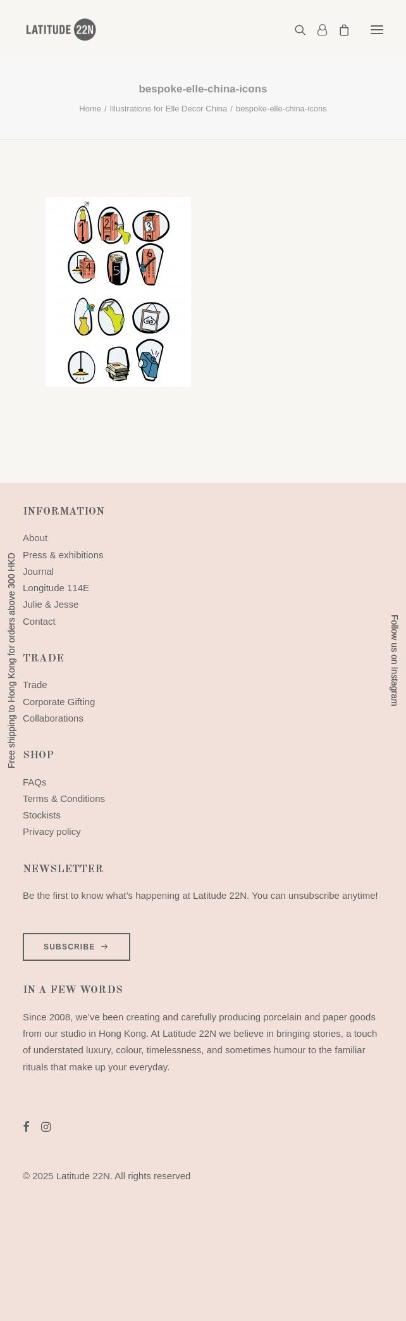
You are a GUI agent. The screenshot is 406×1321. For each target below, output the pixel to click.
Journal (38, 571)
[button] (377, 29)
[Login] (316, 29)
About (35, 537)
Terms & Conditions (64, 798)
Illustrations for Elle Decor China (169, 108)
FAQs (35, 782)
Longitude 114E (56, 587)
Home (90, 108)
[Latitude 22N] (61, 29)
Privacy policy (52, 831)
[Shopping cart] (338, 29)
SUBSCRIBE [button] (76, 946)
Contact (39, 621)
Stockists (42, 815)
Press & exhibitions (63, 554)
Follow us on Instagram (395, 660)
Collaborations (53, 718)
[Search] (294, 29)
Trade (35, 684)
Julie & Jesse (50, 604)
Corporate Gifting (59, 701)
